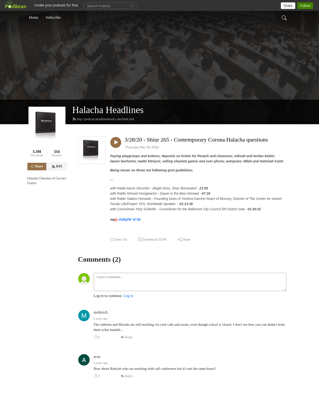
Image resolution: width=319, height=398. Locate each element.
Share (37, 166)
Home (33, 17)
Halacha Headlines (108, 110)
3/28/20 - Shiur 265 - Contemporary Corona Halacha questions (196, 140)
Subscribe (53, 17)
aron (97, 357)
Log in (128, 296)
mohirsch (101, 312)
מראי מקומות (129, 219)
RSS (57, 166)
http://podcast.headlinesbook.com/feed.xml (103, 119)
